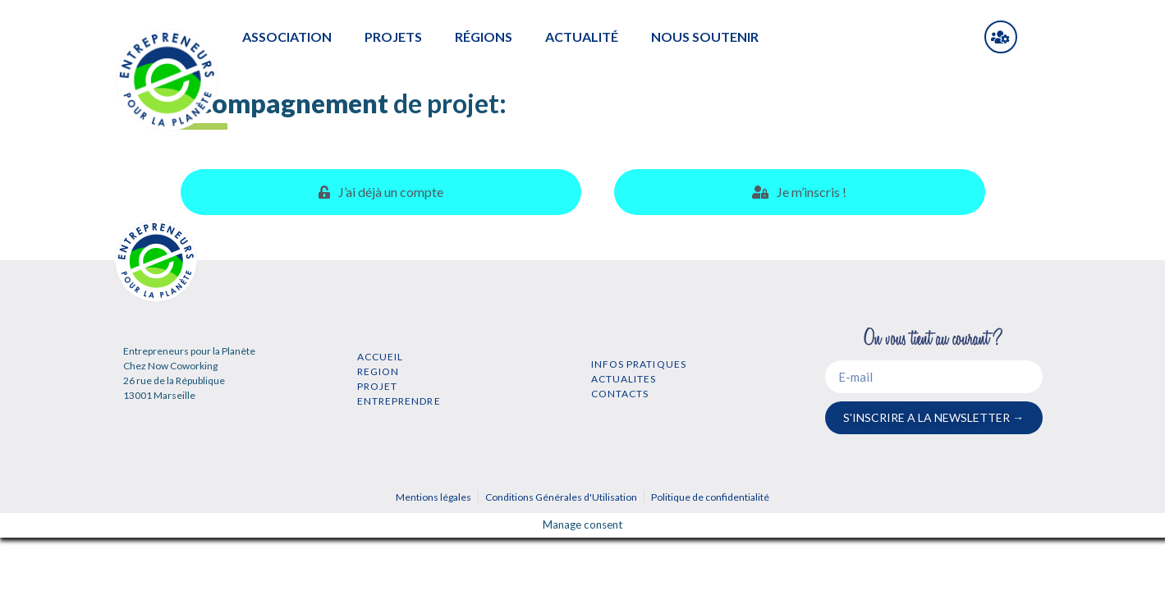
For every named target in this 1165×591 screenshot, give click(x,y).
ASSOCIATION (287, 36)
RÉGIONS (483, 36)
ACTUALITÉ (581, 36)
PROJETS (393, 36)
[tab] (381, 192)
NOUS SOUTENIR (705, 36)
